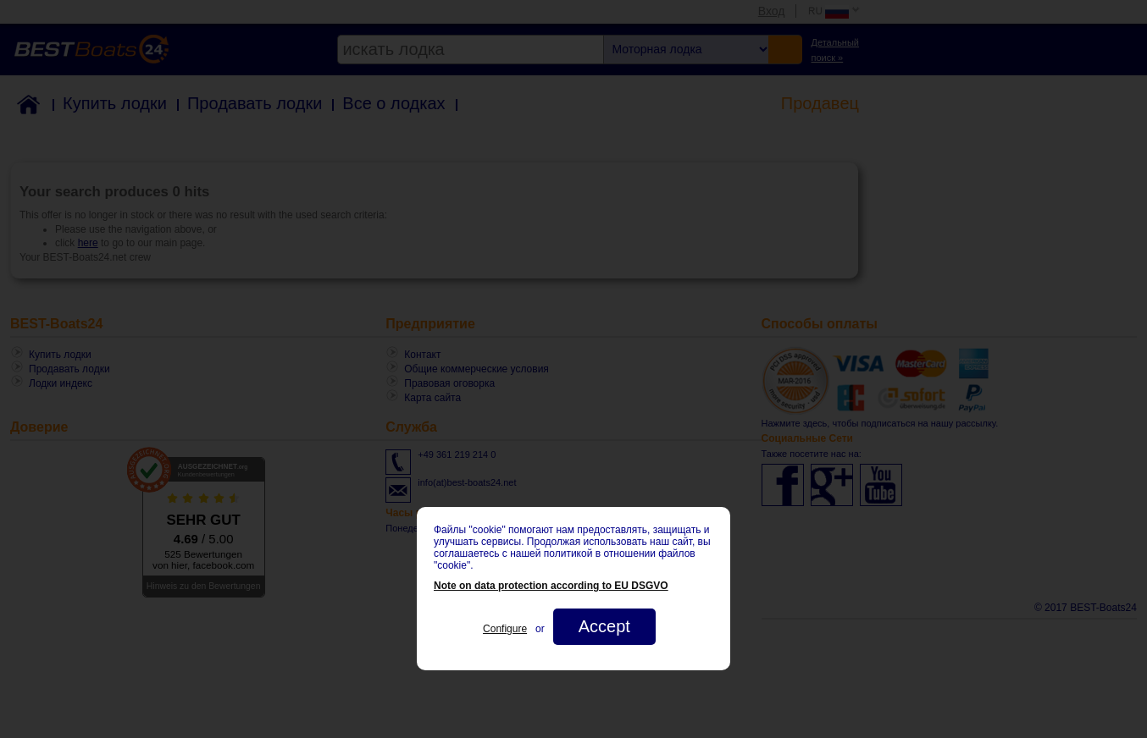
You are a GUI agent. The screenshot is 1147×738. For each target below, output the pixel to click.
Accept (604, 626)
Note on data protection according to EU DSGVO (551, 586)
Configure (505, 629)
